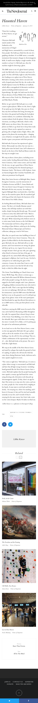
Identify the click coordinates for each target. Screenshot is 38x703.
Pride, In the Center (7, 498)
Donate (10, 684)
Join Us (7, 682)
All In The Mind (19, 652)
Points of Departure (16, 26)
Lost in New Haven (8, 630)
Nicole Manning (6, 633)
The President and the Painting (11, 542)
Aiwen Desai (5, 589)
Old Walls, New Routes (9, 586)
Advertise (29, 682)
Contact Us (18, 682)
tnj (12, 416)
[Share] (4, 424)
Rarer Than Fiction (19, 645)
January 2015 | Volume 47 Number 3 (21, 412)
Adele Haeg (5, 545)
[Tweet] (10, 424)
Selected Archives (23, 684)
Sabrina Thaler (6, 501)
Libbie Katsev (5, 26)
